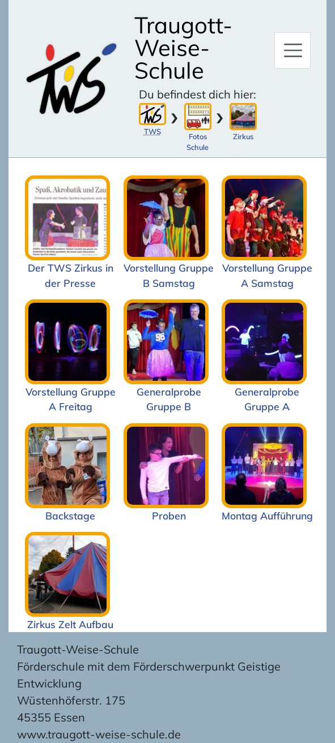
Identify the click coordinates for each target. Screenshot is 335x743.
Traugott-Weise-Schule (183, 47)
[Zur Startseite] (71, 79)
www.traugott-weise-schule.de (99, 734)
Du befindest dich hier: (197, 94)
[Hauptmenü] (292, 50)
